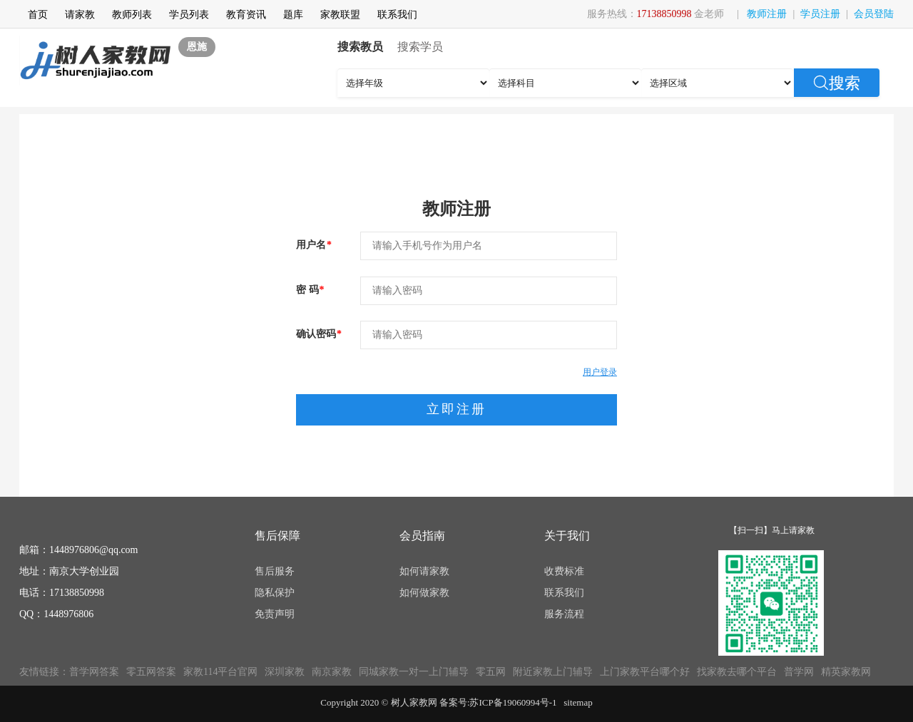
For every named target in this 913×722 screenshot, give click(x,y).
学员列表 (189, 14)
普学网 (799, 671)
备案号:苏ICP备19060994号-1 (498, 702)
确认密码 (319, 334)
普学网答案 (94, 671)
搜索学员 (420, 47)
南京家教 (332, 671)
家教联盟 (340, 14)
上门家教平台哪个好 (645, 671)
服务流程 (564, 614)
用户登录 (600, 372)
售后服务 (275, 571)
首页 (38, 14)
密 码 (310, 289)
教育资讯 (246, 14)
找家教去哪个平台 (737, 671)
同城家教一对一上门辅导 (414, 671)
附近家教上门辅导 (553, 671)
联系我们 (397, 14)
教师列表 (132, 14)
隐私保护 (275, 592)
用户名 (314, 244)
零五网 (491, 671)
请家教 (80, 14)
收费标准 (564, 571)
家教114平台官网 (220, 671)
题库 (293, 14)
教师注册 (767, 14)
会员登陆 (874, 14)
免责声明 (275, 614)
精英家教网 (846, 671)
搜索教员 (360, 47)
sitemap (577, 702)
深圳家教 (285, 671)
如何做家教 (424, 592)
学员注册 (820, 14)
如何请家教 (424, 571)
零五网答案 (151, 671)
